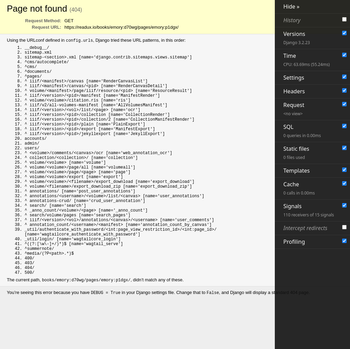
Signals (308, 210)
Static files (296, 152)
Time (306, 59)
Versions (296, 37)
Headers (294, 91)
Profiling (294, 241)
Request (293, 109)
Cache (299, 188)
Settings (293, 77)
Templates (296, 170)
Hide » (291, 6)
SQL (302, 130)
